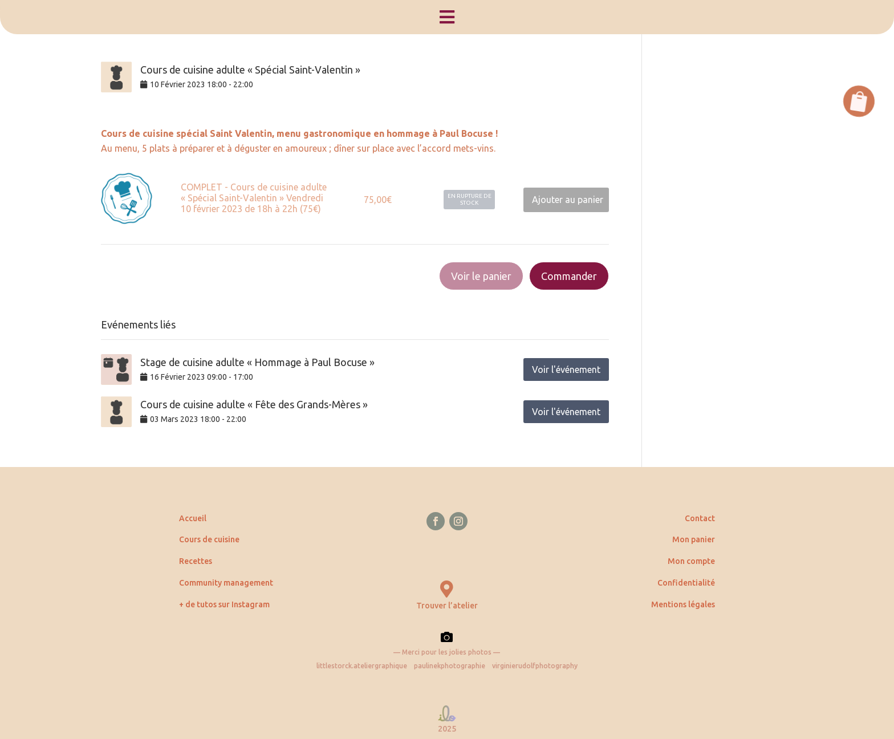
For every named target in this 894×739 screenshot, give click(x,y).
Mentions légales (683, 604)
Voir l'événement (566, 369)
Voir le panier (481, 276)
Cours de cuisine (209, 539)
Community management (226, 582)
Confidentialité (686, 582)
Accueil (192, 518)
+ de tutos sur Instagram (224, 604)
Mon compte (691, 561)
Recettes (195, 561)
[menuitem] (447, 17)
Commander (569, 276)
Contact (700, 518)
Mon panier (693, 539)
